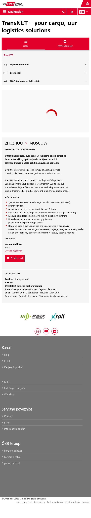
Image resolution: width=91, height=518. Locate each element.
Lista (25, 44)
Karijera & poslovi (12, 367)
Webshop (8, 394)
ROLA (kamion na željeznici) (45, 81)
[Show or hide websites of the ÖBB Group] (87, 3)
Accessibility (39, 502)
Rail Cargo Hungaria (13, 388)
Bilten (6, 422)
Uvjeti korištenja (72, 502)
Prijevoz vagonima (45, 64)
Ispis (18, 502)
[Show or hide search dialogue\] (63, 11)
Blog (5, 354)
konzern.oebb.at (12, 450)
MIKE (6, 382)
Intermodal (45, 73)
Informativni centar (13, 428)
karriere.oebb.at (11, 457)
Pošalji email (15, 258)
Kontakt (7, 416)
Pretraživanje (65, 44)
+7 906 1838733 (13, 251)
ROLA (6, 361)
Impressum (27, 502)
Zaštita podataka (55, 502)
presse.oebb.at (11, 463)
